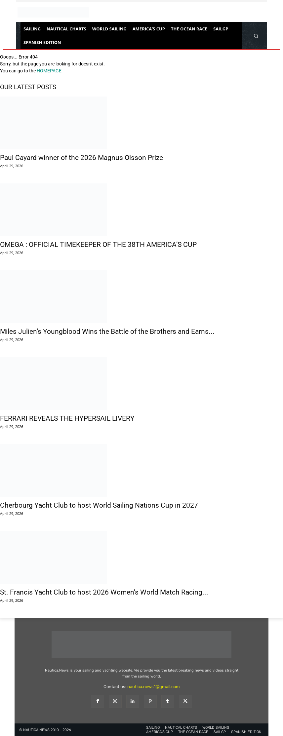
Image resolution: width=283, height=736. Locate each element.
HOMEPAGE (49, 70)
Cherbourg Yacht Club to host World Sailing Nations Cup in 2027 (99, 505)
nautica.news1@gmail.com (153, 686)
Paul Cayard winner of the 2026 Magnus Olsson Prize (81, 158)
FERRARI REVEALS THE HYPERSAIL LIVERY (67, 418)
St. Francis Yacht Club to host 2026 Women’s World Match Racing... (104, 592)
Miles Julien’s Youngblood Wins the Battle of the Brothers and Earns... (107, 331)
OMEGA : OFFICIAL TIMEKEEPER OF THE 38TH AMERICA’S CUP (98, 245)
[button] (256, 35)
